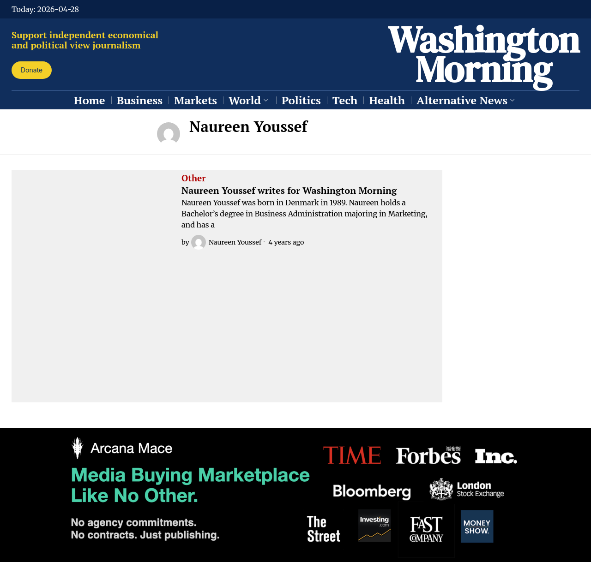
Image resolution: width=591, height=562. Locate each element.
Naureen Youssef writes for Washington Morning (289, 190)
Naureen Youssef (226, 242)
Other (193, 178)
